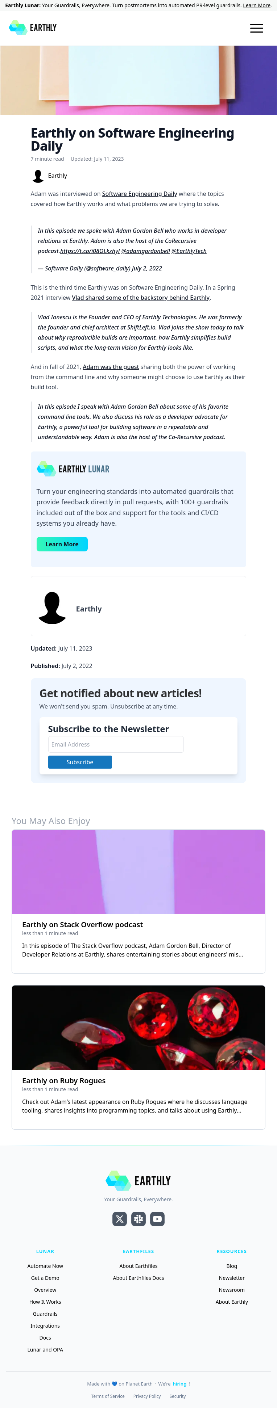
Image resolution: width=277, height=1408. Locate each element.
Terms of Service (108, 1396)
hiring (180, 1383)
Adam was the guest (111, 367)
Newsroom (232, 1289)
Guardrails (45, 1313)
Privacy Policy (147, 1396)
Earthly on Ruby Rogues (64, 1080)
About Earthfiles (138, 1265)
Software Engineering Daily (139, 194)
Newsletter (232, 1277)
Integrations (45, 1325)
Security (177, 1396)
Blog (231, 1265)
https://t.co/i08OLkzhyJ (90, 251)
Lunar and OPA (45, 1349)
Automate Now (45, 1265)
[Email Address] (116, 744)
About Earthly (232, 1301)
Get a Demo (45, 1277)
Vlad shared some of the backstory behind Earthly (141, 298)
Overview (45, 1289)
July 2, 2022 (147, 268)
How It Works (45, 1301)
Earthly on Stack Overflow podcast (82, 924)
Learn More (256, 5)
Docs (45, 1337)
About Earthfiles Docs (138, 1277)
